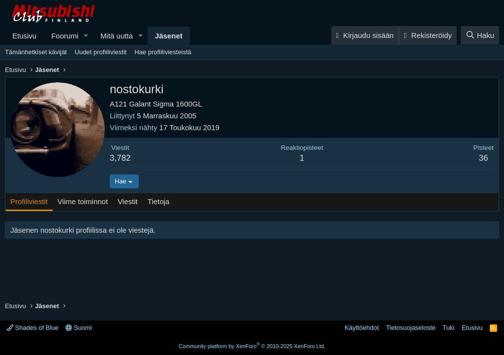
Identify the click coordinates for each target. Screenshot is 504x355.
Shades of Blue (33, 327)
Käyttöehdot (361, 327)
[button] (86, 36)
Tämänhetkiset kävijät (36, 52)
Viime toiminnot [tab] (83, 201)
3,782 (120, 158)
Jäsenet (169, 36)
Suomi (78, 327)
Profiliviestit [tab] (29, 201)
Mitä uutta (116, 36)
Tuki (448, 327)
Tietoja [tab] (158, 201)
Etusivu (24, 36)
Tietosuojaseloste (411, 327)
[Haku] (480, 35)
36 (483, 158)
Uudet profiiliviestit (101, 52)
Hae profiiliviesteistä (162, 52)
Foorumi (64, 36)
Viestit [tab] (128, 201)
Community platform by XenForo (252, 346)
